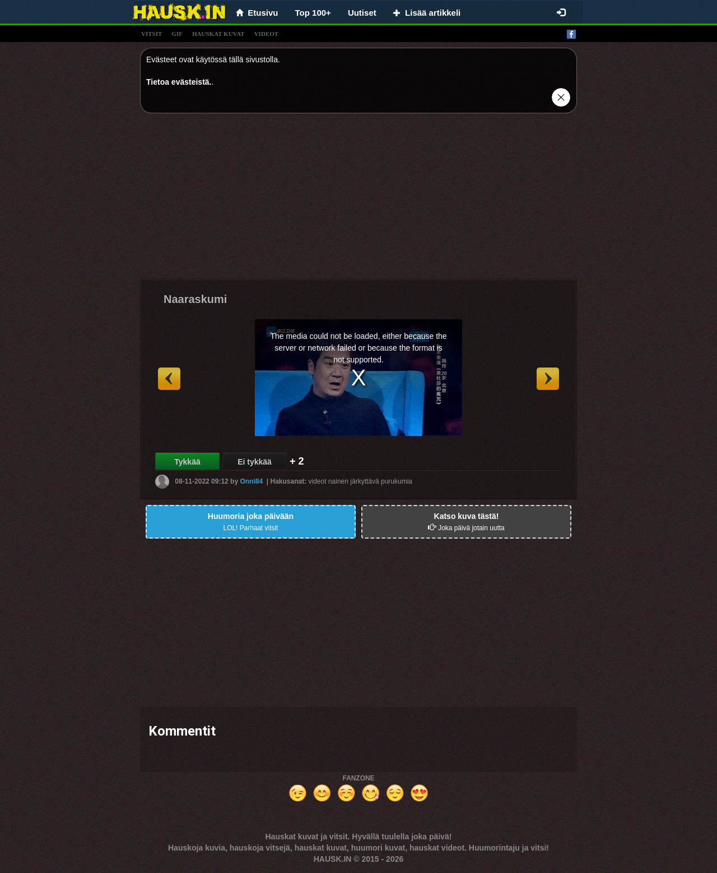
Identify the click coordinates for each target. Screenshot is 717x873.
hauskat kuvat (218, 33)
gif (177, 33)
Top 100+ (313, 12)
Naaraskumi (195, 299)
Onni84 (251, 481)
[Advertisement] (358, 200)
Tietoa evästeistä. (178, 81)
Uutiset (362, 12)
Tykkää (187, 461)
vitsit (151, 33)
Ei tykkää (255, 461)
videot (266, 33)
